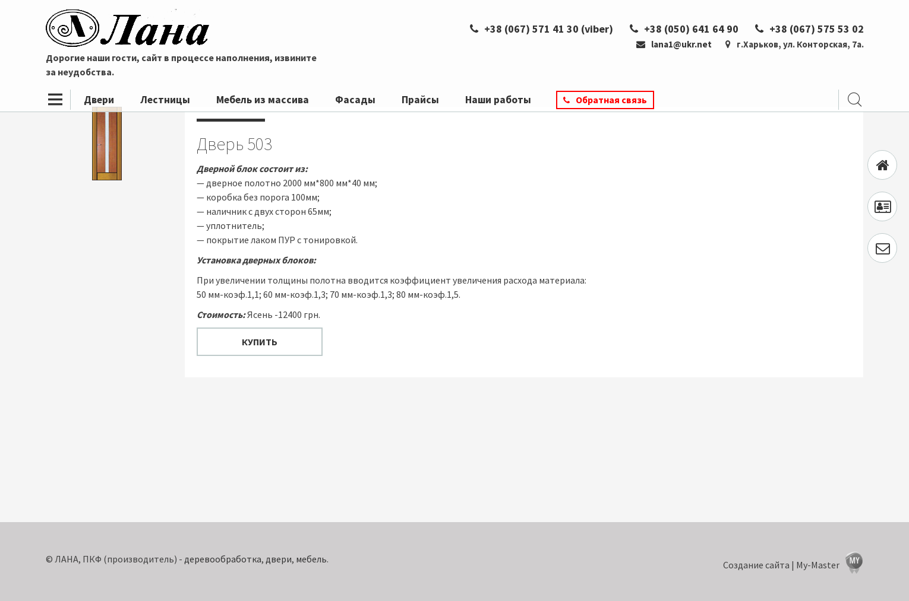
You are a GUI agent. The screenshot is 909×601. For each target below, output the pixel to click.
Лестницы (165, 99)
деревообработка (222, 559)
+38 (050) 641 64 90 (684, 29)
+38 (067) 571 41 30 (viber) (541, 29)
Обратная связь (611, 100)
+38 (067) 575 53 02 (809, 29)
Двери (99, 99)
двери (279, 559)
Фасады (355, 99)
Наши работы (498, 99)
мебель (311, 559)
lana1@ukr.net (674, 44)
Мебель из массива (262, 99)
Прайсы (420, 99)
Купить (259, 342)
